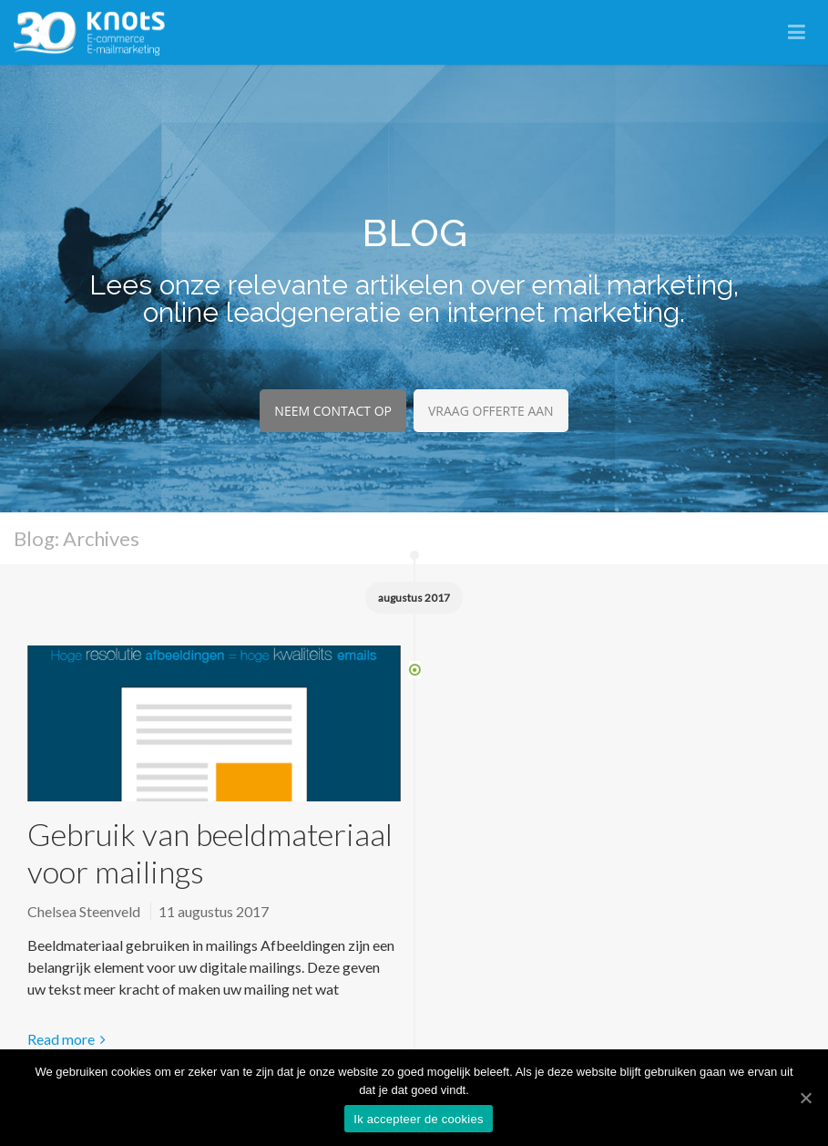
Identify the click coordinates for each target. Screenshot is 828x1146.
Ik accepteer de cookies (418, 1119)
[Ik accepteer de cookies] (805, 1098)
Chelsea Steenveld (83, 911)
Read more (61, 1039)
